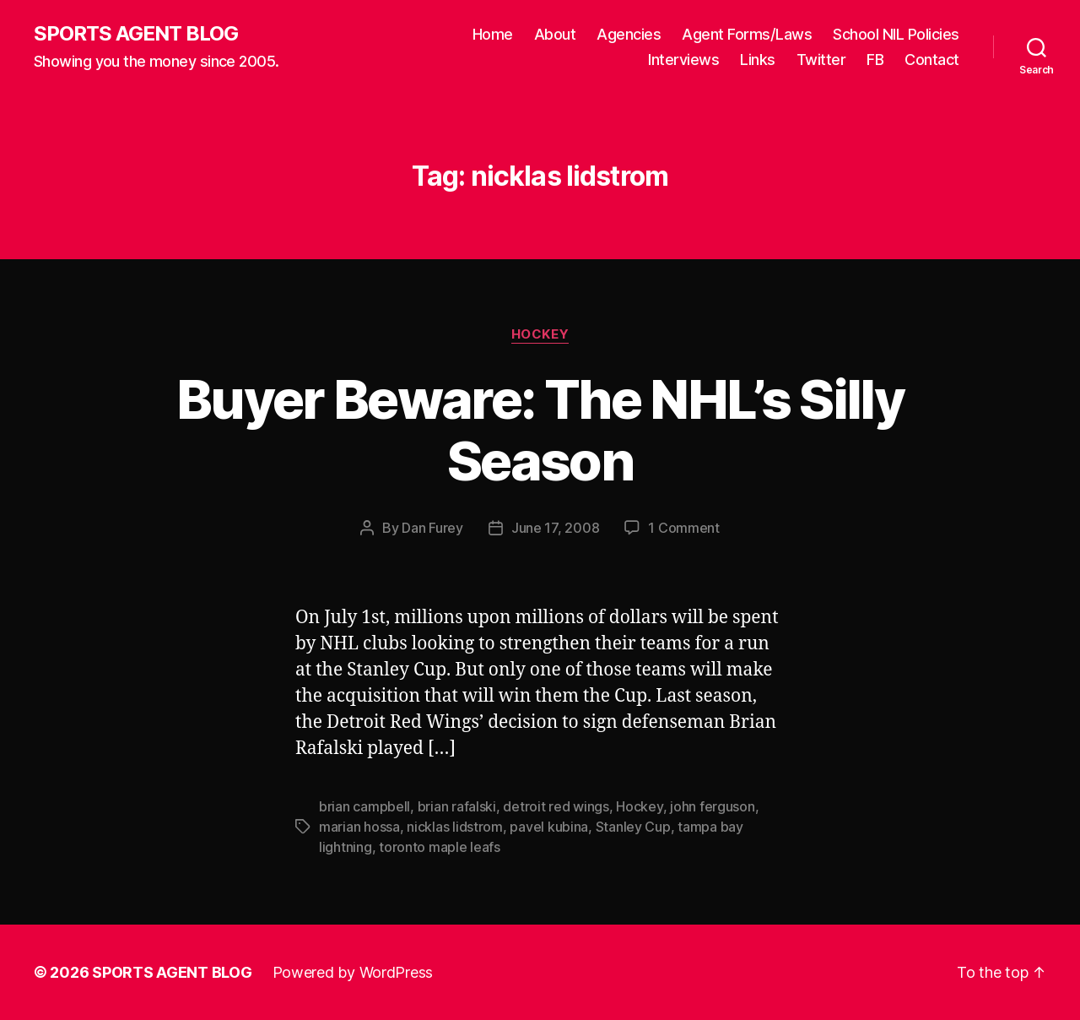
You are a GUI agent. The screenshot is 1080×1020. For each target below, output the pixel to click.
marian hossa (359, 826)
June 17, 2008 (555, 527)
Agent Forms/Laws (747, 34)
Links (757, 59)
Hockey (540, 334)
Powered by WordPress (353, 972)
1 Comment (684, 527)
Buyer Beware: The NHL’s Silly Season (540, 429)
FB (875, 59)
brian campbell (364, 806)
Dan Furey (432, 527)
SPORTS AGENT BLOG (136, 34)
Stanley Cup (633, 826)
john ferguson (712, 806)
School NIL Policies (896, 34)
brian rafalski (457, 806)
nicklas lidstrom (455, 826)
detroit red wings (555, 806)
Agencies (629, 34)
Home (492, 34)
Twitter (821, 59)
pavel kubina (549, 826)
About (555, 34)
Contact (931, 59)
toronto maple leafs (439, 846)
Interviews (683, 59)
